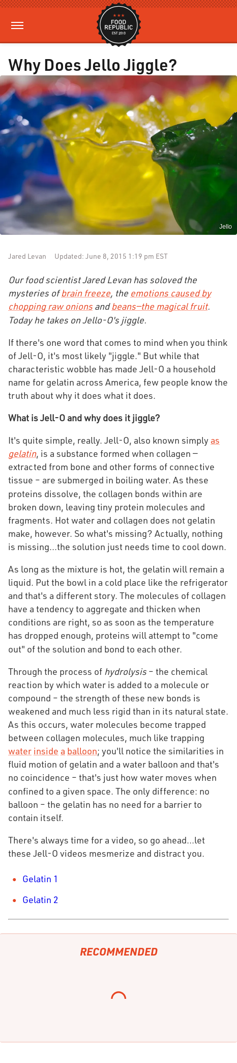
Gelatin (36, 878)
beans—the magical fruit (159, 306)
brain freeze (85, 292)
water (20, 750)
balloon (82, 750)
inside (46, 750)
